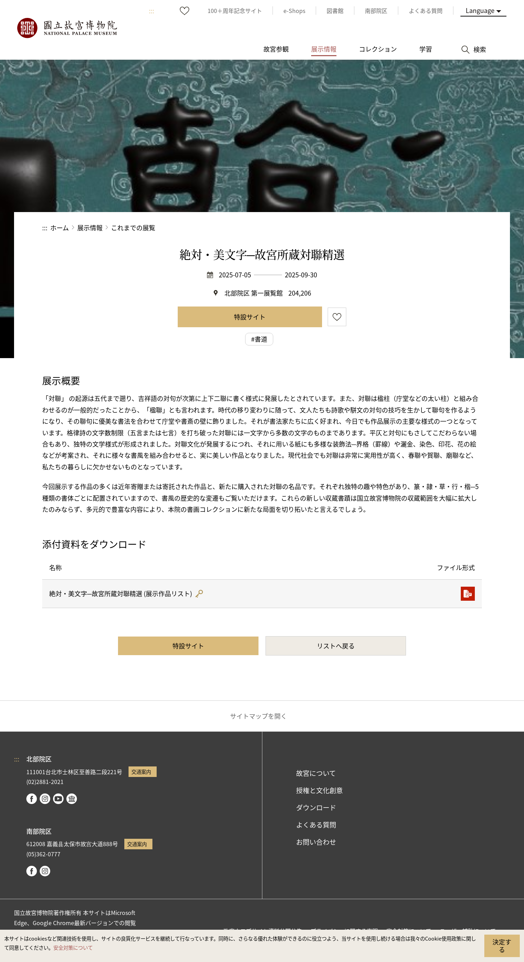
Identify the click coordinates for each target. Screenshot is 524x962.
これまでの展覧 (133, 227)
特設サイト (250, 316)
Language (480, 10)
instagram (45, 798)
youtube (58, 798)
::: (151, 10)
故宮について (316, 773)
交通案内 (141, 771)
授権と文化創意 (319, 790)
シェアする (405, 228)
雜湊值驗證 (199, 593)
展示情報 (90, 227)
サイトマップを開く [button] (258, 715)
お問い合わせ (316, 842)
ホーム (59, 227)
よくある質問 (316, 825)
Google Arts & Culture (71, 798)
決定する (501, 945)
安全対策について (73, 947)
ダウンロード (316, 807)
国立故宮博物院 (66, 28)
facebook (31, 798)
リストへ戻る (336, 645)
